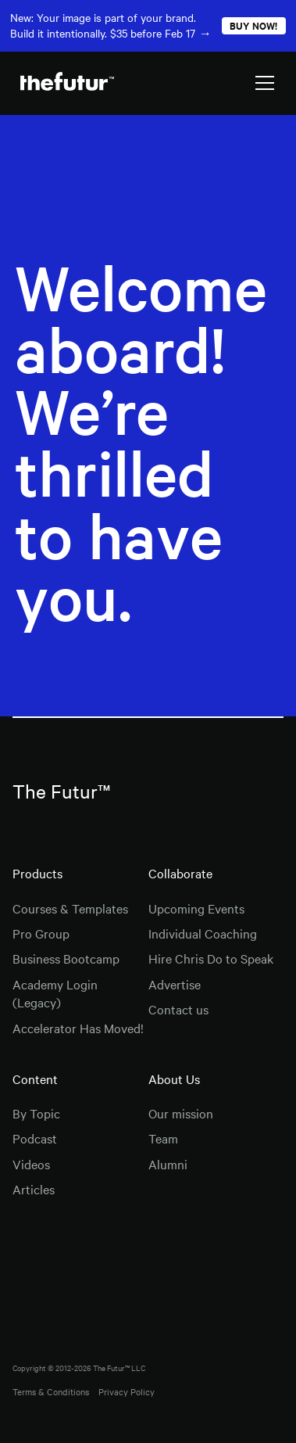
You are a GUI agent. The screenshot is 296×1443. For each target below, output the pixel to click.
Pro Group (41, 933)
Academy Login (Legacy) (55, 992)
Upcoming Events (196, 908)
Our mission (180, 1113)
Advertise (174, 984)
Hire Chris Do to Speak (210, 958)
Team (163, 1138)
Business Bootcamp (65, 958)
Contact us (178, 1009)
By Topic (36, 1113)
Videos (31, 1163)
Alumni (167, 1163)
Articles (33, 1188)
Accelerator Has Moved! (78, 1027)
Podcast (34, 1138)
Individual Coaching (202, 933)
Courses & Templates (70, 908)
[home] (63, 82)
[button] (265, 83)
